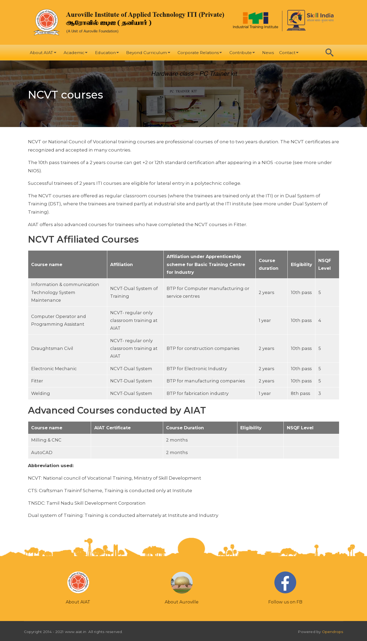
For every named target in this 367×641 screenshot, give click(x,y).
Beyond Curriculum (146, 52)
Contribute (240, 52)
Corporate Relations (198, 52)
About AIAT (41, 52)
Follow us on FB (285, 602)
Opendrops (332, 632)
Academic (74, 52)
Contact (287, 52)
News (268, 52)
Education (105, 52)
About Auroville (182, 602)
